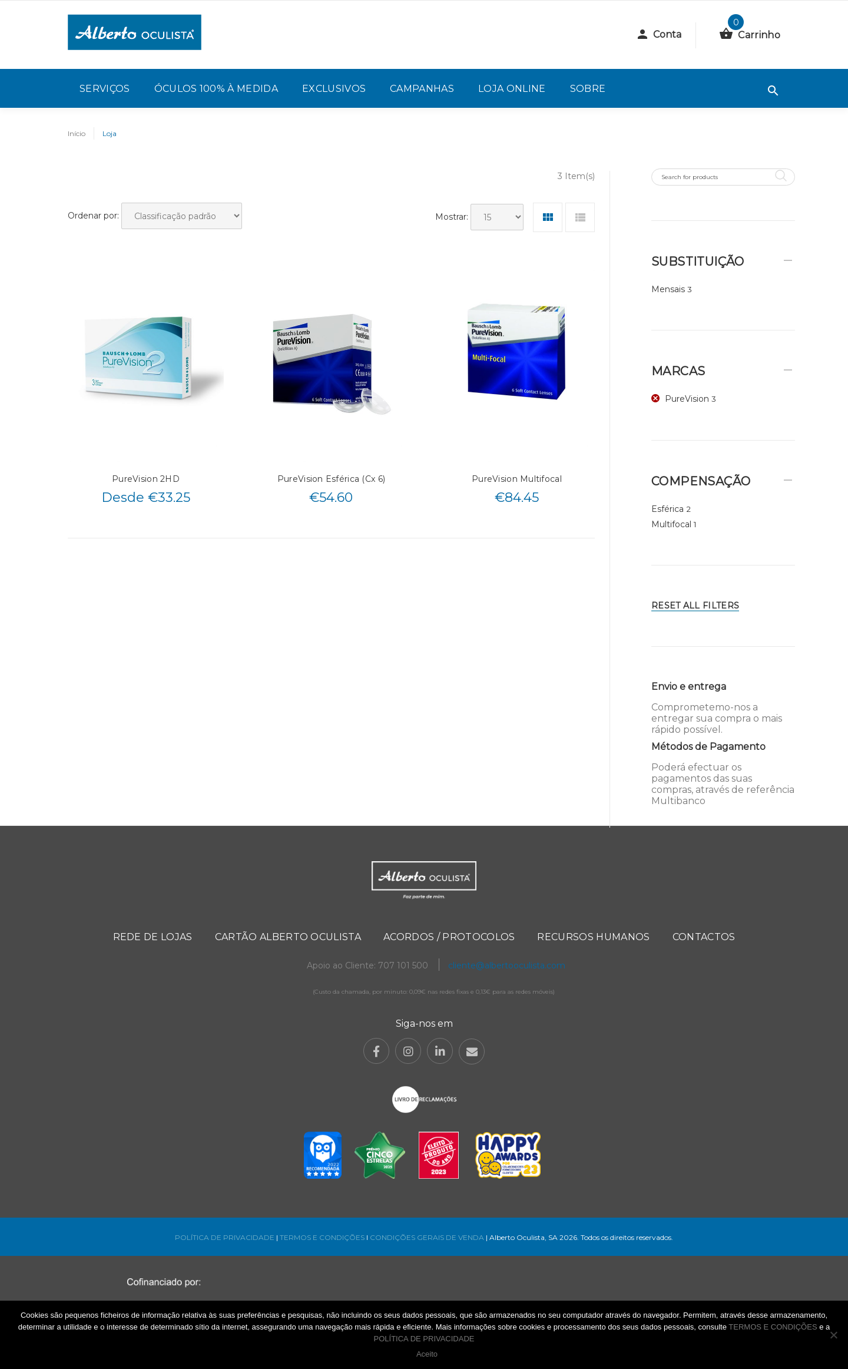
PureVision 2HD (146, 479)
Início (76, 133)
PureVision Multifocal (517, 479)
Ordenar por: (93, 215)
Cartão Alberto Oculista (288, 937)
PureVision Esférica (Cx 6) (331, 479)
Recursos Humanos (593, 937)
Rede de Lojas (153, 937)
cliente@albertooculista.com (506, 965)
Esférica (667, 509)
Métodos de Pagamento (708, 746)
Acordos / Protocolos (449, 937)
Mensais (668, 289)
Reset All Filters (695, 605)
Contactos (704, 937)
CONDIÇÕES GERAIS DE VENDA (428, 1237)
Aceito (427, 1354)
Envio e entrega (688, 686)
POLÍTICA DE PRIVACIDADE (224, 1237)
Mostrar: (451, 216)
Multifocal (671, 524)
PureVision (687, 398)
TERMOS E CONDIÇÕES (322, 1237)
